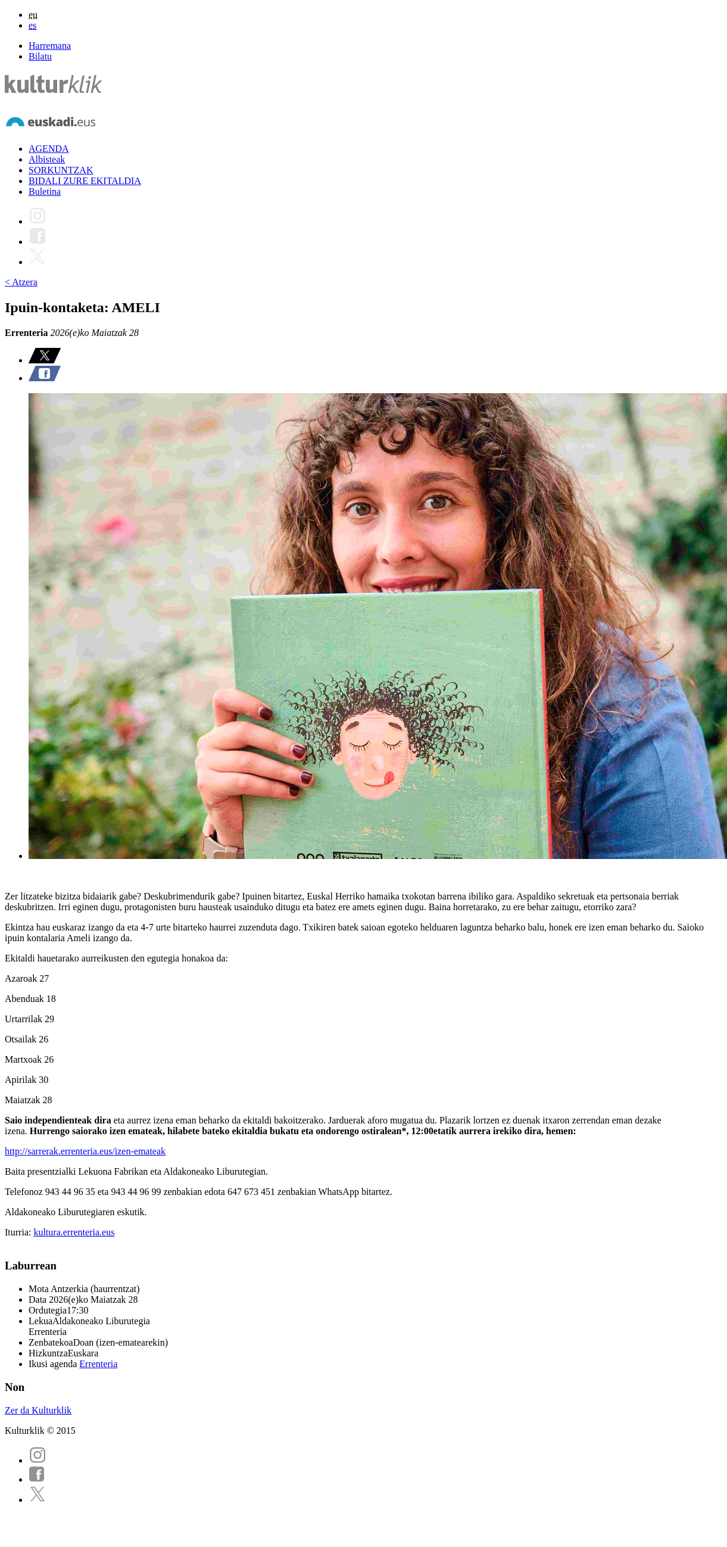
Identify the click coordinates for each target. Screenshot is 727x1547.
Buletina (45, 191)
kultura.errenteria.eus (73, 1232)
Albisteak (47, 159)
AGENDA (49, 149)
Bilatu (40, 56)
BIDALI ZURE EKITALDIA (85, 181)
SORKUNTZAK (61, 170)
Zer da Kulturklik (38, 1410)
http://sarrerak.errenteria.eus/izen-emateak (85, 1151)
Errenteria (98, 1364)
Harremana (50, 46)
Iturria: (19, 1232)
